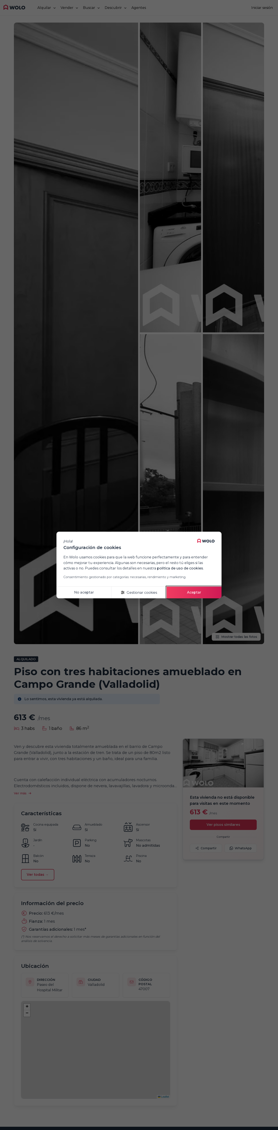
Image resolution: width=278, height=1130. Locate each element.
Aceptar (194, 592)
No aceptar (84, 592)
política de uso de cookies (180, 568)
